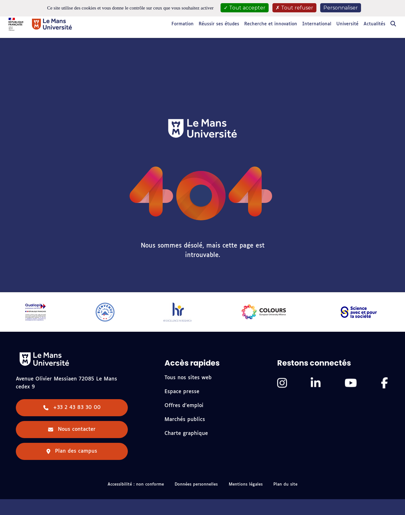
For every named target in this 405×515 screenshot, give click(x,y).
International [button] (316, 24)
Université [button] (347, 24)
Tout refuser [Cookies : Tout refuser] (294, 8)
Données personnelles (196, 484)
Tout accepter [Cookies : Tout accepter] (244, 8)
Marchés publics (185, 419)
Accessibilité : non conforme (136, 484)
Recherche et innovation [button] (270, 24)
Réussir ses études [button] (219, 24)
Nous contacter (72, 429)
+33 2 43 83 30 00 (72, 407)
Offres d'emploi (184, 405)
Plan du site (285, 484)
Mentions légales (246, 484)
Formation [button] (182, 24)
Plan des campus (72, 451)
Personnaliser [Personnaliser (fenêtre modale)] (340, 8)
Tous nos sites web (188, 377)
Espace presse (182, 391)
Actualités (374, 24)
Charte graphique (186, 433)
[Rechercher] (393, 24)
